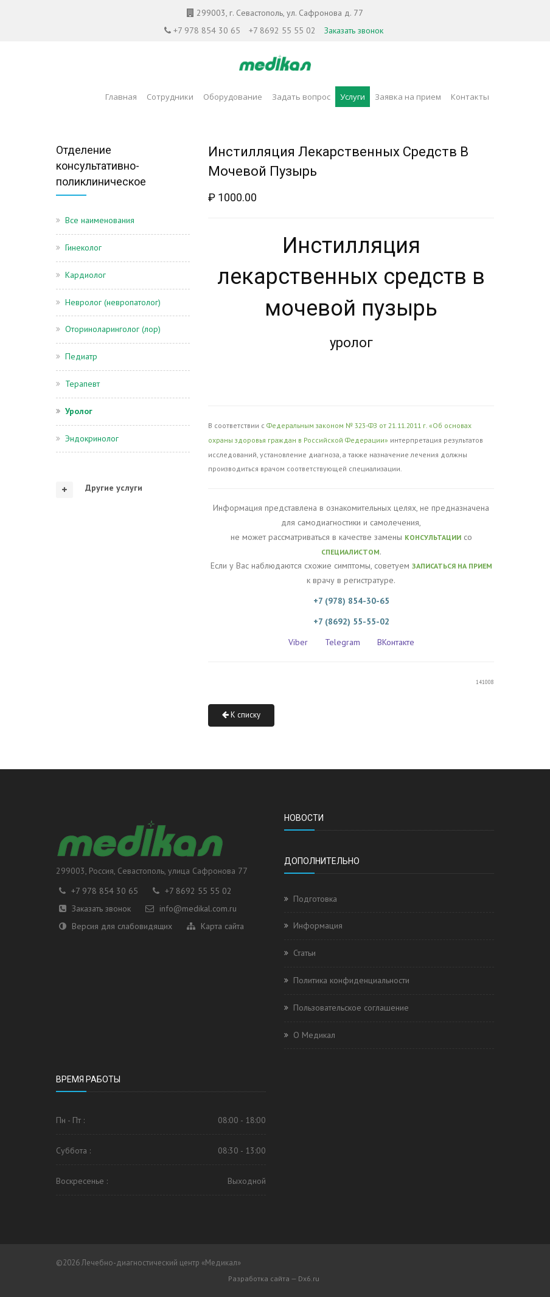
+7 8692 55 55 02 (282, 30)
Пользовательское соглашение (351, 1007)
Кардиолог (85, 274)
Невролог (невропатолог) (113, 302)
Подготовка (315, 898)
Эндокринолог (92, 438)
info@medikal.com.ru (198, 908)
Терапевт (82, 383)
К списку (241, 715)
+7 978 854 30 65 (206, 30)
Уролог (78, 411)
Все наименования (99, 220)
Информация (318, 925)
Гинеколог (83, 247)
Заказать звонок (353, 30)
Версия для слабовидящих (122, 926)
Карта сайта (222, 926)
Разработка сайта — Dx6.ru (273, 1278)
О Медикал (314, 1034)
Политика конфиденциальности (351, 980)
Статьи (304, 952)
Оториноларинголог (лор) (113, 328)
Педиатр (81, 356)
